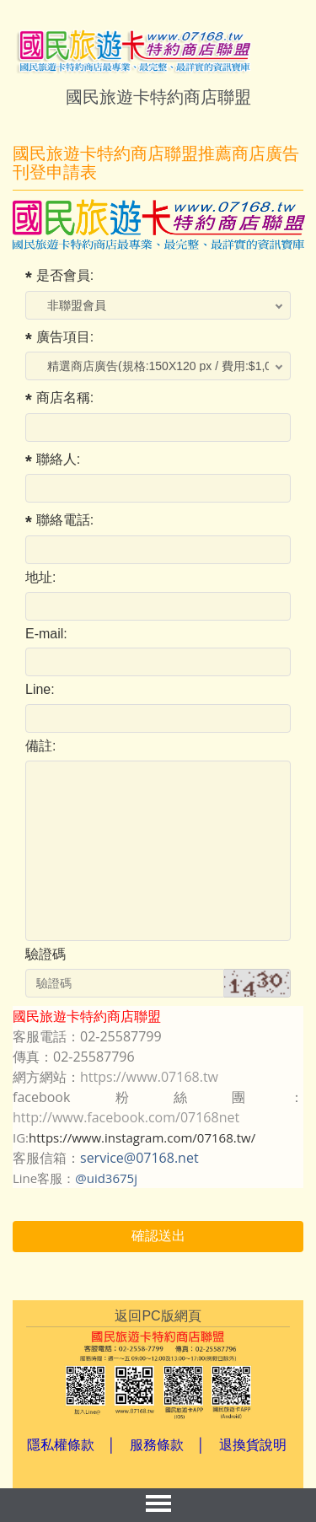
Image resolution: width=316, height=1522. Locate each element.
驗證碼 (45, 954)
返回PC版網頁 (158, 1316)
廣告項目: (65, 337)
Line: (40, 689)
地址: (40, 577)
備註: (40, 746)
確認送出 (158, 1236)
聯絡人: (58, 459)
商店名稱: (65, 397)
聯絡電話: (65, 520)
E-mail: (46, 634)
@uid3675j (106, 1178)
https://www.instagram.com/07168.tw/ (142, 1137)
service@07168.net (139, 1157)
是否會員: (65, 275)
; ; (164, 305)
